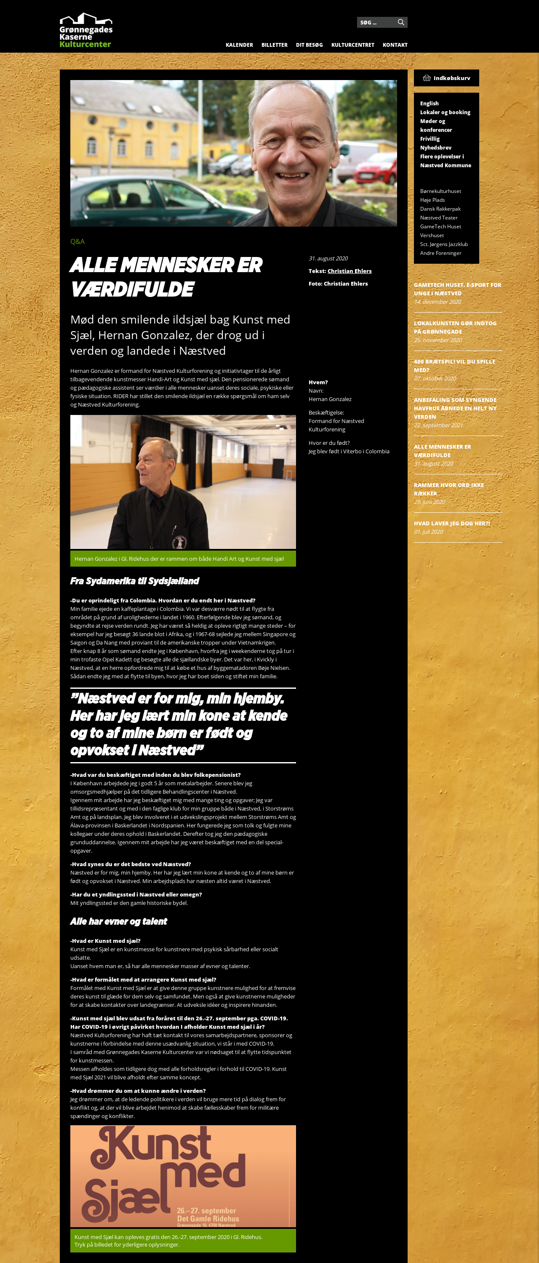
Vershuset (432, 235)
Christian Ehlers (350, 271)
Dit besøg (309, 44)
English (429, 103)
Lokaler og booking (445, 112)
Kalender (239, 44)
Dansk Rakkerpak (440, 208)
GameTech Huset (440, 226)
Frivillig (430, 138)
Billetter (274, 44)
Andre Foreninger (441, 253)
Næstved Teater (439, 217)
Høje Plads (432, 199)
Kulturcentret (352, 44)
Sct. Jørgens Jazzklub (444, 244)
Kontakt (395, 44)
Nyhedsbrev (435, 147)
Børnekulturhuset (440, 191)
